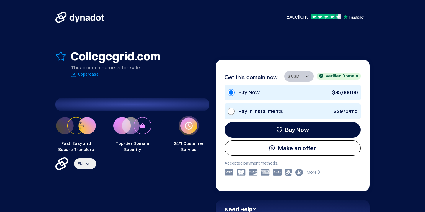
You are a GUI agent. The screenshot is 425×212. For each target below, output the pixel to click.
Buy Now (292, 129)
